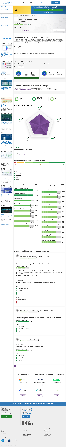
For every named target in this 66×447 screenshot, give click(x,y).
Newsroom (2, 431)
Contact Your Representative (48, 9)
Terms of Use (3, 434)
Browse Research (25, 435)
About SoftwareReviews (6, 20)
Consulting (45, 432)
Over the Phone (46, 430)
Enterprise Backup (20, 15)
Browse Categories (5, 9)
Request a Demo (56, 2)
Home (24, 2)
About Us (2, 429)
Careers (2, 430)
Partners (24, 429)
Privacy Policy (16, 445)
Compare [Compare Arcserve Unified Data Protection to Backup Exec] (23, 395)
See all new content (5, 224)
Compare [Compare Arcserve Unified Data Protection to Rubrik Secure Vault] (39, 395)
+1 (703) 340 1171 (42, 404)
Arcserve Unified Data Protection (31, 15)
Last (27, 365)
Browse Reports (4, 12)
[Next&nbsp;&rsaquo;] (25, 366)
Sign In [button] (62, 2)
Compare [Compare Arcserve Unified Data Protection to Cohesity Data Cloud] (56, 395)
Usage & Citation (3, 433)
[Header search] (42, 3)
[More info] (41, 106)
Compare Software (5, 14)
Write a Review (4, 17)
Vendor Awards (4, 22)
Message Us (26, 416)
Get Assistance (18, 55)
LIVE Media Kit (25, 430)
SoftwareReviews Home (6, 6)
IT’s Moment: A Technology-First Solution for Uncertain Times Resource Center (34, 403)
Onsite (45, 431)
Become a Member (7, 416)
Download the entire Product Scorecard (22, 89)
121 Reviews (16, 30)
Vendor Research (5, 25)
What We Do (30, 2)
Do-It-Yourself (46, 429)
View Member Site (48, 2)
